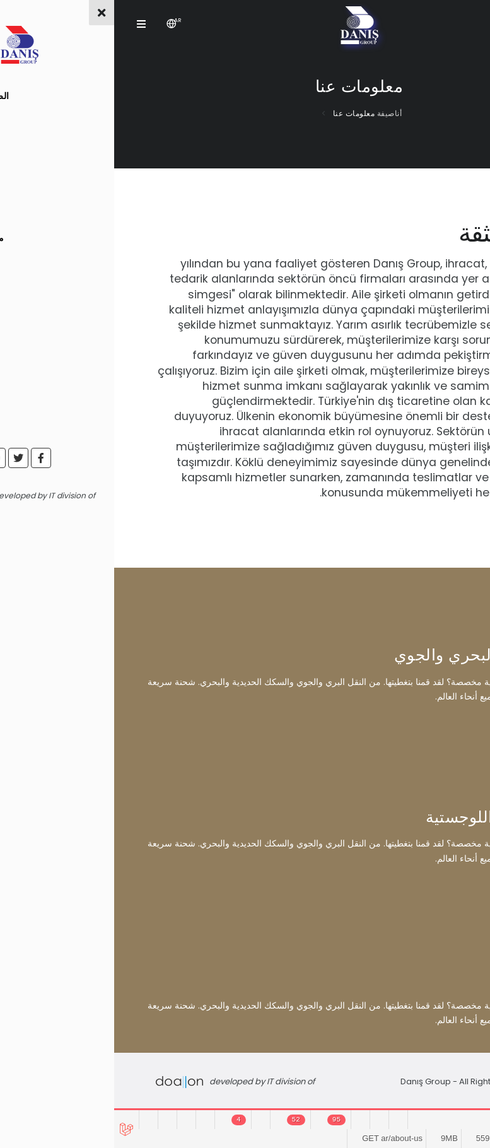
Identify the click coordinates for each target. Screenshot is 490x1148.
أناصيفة (274, 113)
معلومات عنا (238, 113)
